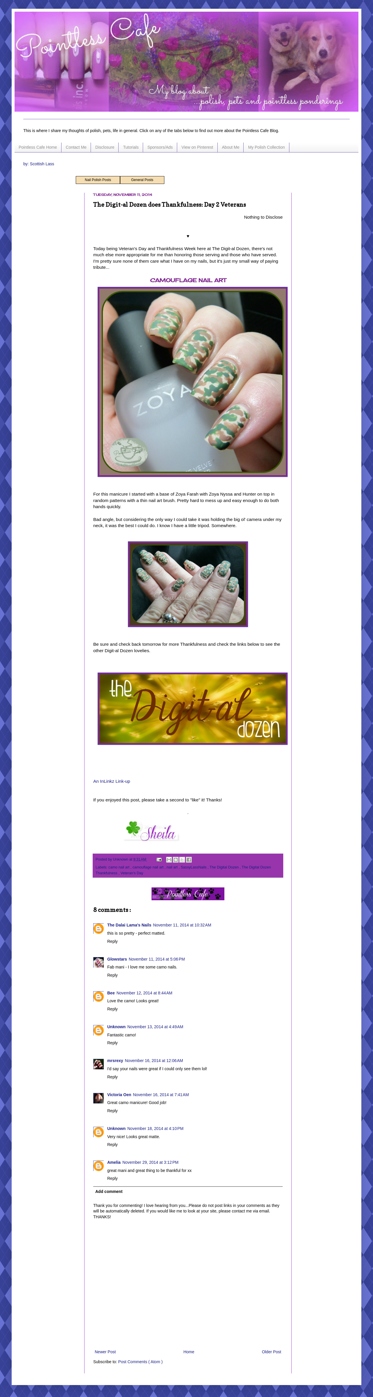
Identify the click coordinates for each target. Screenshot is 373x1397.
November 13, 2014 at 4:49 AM (155, 1026)
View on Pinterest (197, 147)
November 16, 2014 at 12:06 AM (154, 1060)
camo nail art (119, 867)
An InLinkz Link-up (111, 781)
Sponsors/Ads (160, 147)
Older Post (271, 1351)
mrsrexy (115, 1060)
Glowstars (117, 959)
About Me (231, 147)
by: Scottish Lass (38, 164)
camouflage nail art (149, 867)
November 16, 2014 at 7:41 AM (161, 1094)
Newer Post (105, 1351)
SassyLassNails (194, 867)
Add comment (108, 1191)
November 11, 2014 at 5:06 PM (157, 959)
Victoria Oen (119, 1094)
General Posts (142, 180)
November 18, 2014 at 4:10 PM (155, 1128)
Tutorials (130, 147)
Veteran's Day (131, 873)
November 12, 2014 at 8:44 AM (145, 993)
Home (188, 1351)
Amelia (114, 1162)
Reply (112, 941)
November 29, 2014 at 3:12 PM (150, 1162)
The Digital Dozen (225, 867)
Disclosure (104, 147)
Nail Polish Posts (98, 180)
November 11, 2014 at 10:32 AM (182, 925)
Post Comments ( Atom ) (140, 1361)
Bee (111, 993)
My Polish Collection (266, 147)
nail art (173, 867)
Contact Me (76, 147)
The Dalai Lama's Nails (129, 925)
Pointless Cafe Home (38, 147)
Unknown (116, 1026)
